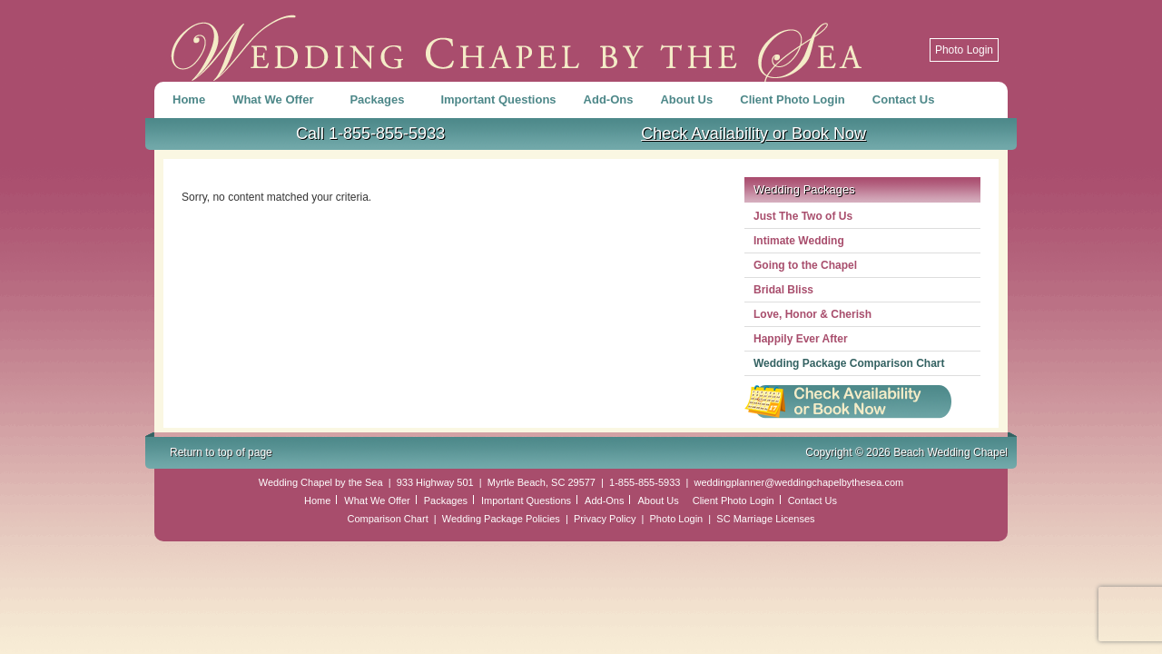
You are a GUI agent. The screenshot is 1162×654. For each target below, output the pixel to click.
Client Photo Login (792, 99)
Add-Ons (609, 99)
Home (188, 99)
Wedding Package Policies (501, 518)
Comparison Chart (387, 518)
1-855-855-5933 (644, 482)
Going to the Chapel (805, 265)
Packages (379, 103)
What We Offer (275, 103)
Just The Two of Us (802, 216)
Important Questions (498, 99)
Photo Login (964, 50)
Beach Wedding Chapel (517, 41)
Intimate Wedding (798, 240)
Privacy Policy (604, 518)
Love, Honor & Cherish (812, 314)
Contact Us (903, 99)
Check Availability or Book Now (753, 133)
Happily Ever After (800, 338)
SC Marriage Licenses (765, 518)
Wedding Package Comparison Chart (849, 363)
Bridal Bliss (783, 289)
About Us (686, 99)
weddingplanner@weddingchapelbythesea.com (798, 482)
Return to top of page (221, 452)
